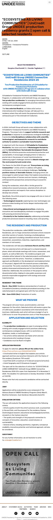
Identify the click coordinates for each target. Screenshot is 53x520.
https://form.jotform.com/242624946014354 (19, 351)
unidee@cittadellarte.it (13, 440)
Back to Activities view (11, 10)
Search (33, 509)
